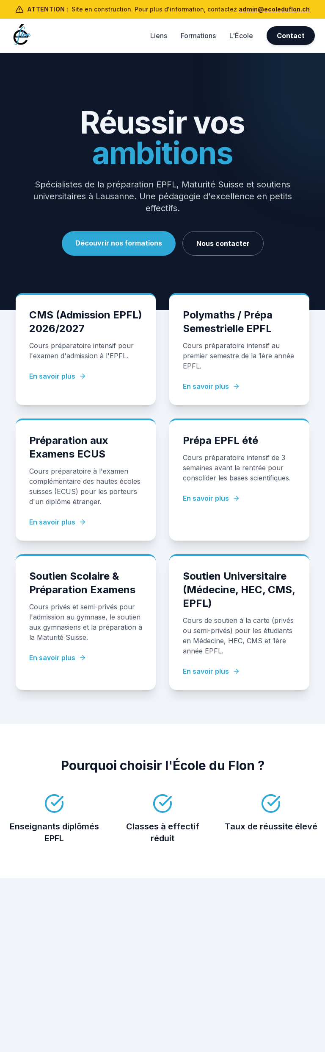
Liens (158, 35)
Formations (198, 35)
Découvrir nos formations (118, 243)
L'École (241, 35)
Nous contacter (223, 243)
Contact (291, 35)
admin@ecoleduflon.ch (274, 9)
